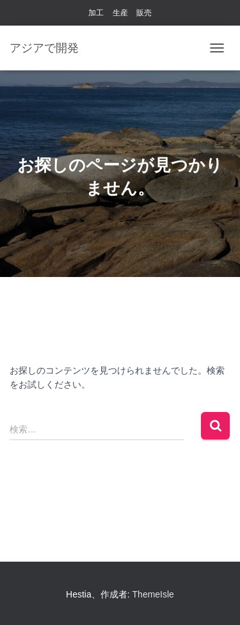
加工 (96, 12)
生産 (120, 12)
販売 (144, 12)
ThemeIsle (153, 594)
